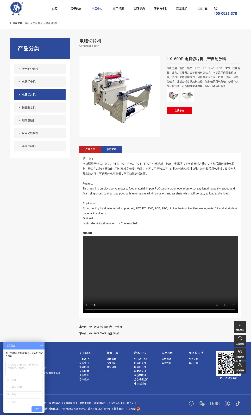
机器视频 (166, 359)
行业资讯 (111, 363)
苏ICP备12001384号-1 (100, 408)
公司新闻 (111, 359)
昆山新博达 (128, 403)
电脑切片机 (52, 23)
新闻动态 (139, 8)
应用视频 (118, 8)
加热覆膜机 (27, 120)
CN (200, 8)
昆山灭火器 (114, 403)
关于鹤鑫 (76, 8)
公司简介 (84, 359)
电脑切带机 (27, 81)
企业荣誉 (84, 375)
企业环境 (84, 371)
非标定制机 (27, 146)
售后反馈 (193, 363)
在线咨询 (179, 110)
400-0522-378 (225, 13)
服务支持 (193, 359)
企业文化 (84, 363)
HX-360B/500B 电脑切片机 (99, 333)
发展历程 (84, 367)
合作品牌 (84, 379)
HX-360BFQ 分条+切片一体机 (100, 326)
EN (206, 8)
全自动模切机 (28, 133)
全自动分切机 (28, 69)
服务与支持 (161, 8)
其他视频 (166, 363)
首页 (55, 8)
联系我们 (181, 8)
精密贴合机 (27, 107)
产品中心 (97, 8)
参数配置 (111, 149)
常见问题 (111, 367)
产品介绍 (90, 149)
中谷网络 (131, 408)
